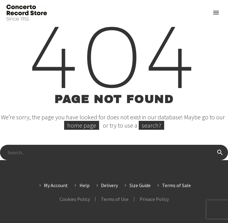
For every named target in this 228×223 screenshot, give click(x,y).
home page (81, 125)
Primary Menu (216, 12)
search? (151, 125)
